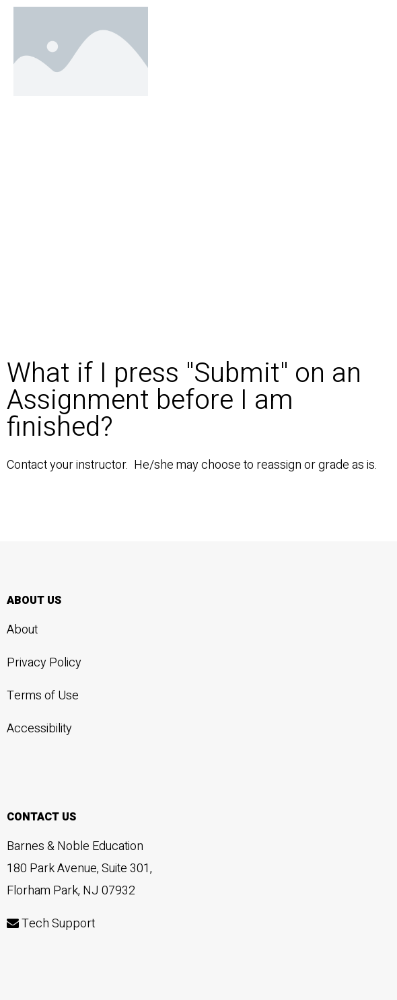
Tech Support (51, 924)
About (22, 630)
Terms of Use (43, 696)
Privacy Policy (44, 663)
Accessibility (39, 729)
